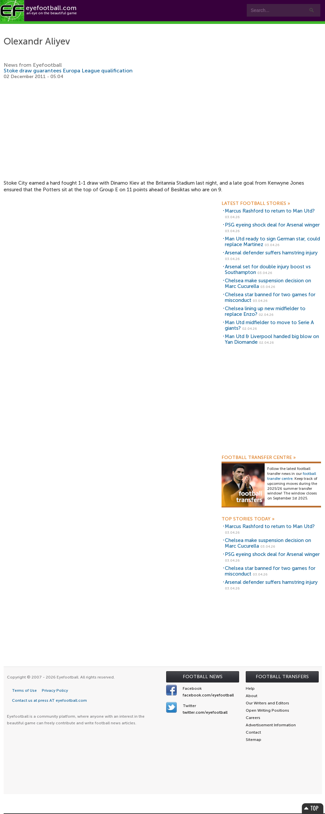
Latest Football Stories (256, 203)
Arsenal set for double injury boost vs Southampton (268, 269)
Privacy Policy (55, 690)
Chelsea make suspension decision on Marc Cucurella (268, 283)
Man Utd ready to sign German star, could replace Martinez (272, 241)
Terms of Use (24, 690)
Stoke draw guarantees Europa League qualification (68, 70)
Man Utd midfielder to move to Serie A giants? (269, 325)
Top (313, 808)
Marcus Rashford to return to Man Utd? (270, 211)
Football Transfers (282, 676)
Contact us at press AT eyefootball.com (49, 700)
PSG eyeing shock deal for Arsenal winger (272, 225)
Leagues (172, 27)
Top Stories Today (248, 519)
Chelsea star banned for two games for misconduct (270, 297)
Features (98, 27)
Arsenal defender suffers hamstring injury (271, 253)
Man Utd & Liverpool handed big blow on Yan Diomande (272, 339)
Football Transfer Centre (259, 457)
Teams (133, 27)
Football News (203, 676)
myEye (207, 27)
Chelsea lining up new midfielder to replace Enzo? (265, 311)
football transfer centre (291, 476)
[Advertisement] (163, 129)
